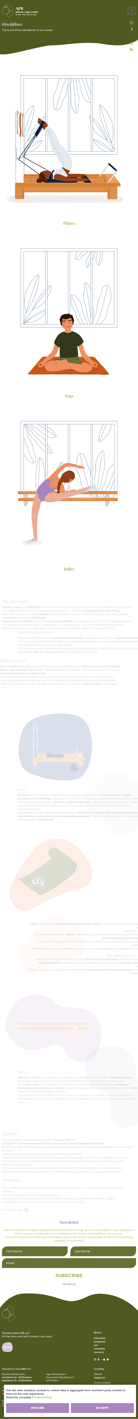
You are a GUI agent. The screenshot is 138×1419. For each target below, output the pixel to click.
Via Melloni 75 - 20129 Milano (17, 1380)
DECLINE (35, 1408)
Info (96, 1345)
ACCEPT (102, 1408)
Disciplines (99, 1341)
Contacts (99, 1352)
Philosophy (100, 1338)
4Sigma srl (99, 1377)
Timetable (99, 1348)
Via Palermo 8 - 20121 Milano (17, 1377)
